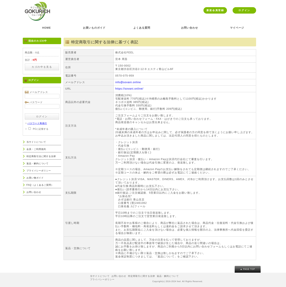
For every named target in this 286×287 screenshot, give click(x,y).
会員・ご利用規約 (36, 149)
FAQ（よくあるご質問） (40, 185)
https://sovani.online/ (129, 88)
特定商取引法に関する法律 (41, 156)
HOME (46, 27)
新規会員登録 (215, 10)
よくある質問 (141, 27)
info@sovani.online (128, 82)
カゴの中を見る (42, 66)
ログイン (244, 10)
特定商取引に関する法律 (141, 276)
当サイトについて (36, 142)
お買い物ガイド (35, 177)
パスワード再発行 (36, 123)
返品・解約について (38, 163)
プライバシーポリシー (39, 170)
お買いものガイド (94, 27)
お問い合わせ (189, 27)
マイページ (237, 27)
